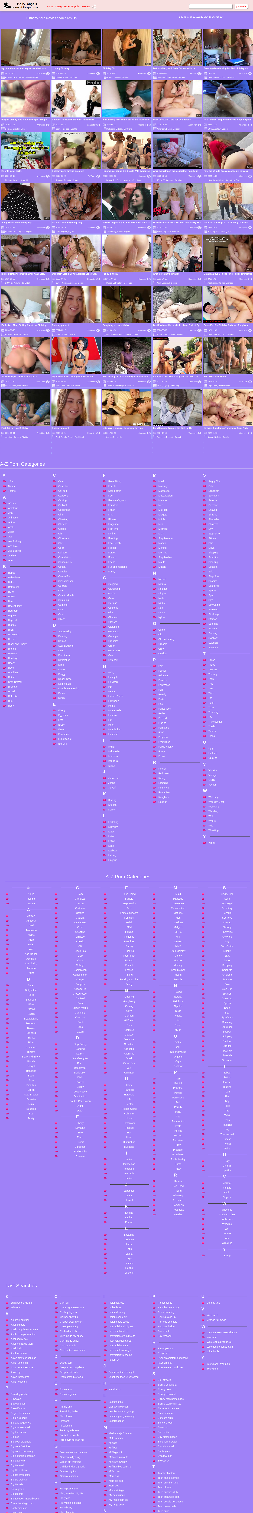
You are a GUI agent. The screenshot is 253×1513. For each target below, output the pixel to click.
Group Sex (114, 550)
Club (60, 442)
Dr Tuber (94, 176)
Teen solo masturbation (170, 1429)
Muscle (162, 466)
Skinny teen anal (167, 1294)
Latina (111, 740)
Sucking (212, 532)
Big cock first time (20, 1346)
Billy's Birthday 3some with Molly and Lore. (23, 274)
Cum (61, 490)
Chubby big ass (68, 1212)
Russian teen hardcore (170, 1267)
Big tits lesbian (19, 1369)
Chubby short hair (69, 1216)
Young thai (212, 1268)
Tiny (210, 588)
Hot (110, 619)
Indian (111, 646)
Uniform (212, 652)
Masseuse (164, 390)
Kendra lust (115, 1289)
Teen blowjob (165, 1387)
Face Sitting (114, 381)
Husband (113, 633)
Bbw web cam (18, 1303)
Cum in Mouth (66, 494)
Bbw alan (16, 1298)
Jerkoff (112, 687)
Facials (112, 385)
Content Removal (147, 1506)
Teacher (212, 569)
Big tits (74, 129)
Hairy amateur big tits (71, 1393)
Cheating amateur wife (72, 1207)
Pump (161, 651)
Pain (160, 565)
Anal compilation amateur (25, 1229)
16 (210, 17)
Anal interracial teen (22, 1243)
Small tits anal (165, 1313)
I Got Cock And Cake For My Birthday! (172, 119)
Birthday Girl (109, 68)
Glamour (113, 516)
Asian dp (15, 1272)
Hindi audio (66, 1445)
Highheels (113, 600)
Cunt (61, 509)
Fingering (113, 423)
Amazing (170, 180)
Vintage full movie (216, 1219)
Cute (61, 513)
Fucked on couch (69, 1335)
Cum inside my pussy (71, 1235)
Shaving (212, 414)
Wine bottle (213, 1251)
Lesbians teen (116, 1320)
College (62, 452)
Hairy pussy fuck (69, 1388)
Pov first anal (165, 1235)
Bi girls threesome (21, 1313)
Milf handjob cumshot (120, 1366)
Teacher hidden (166, 1372)
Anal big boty (18, 1224)
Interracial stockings (120, 1250)
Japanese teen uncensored (124, 1276)
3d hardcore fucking (22, 1202)
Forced (112, 452)
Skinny (212, 438)
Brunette (68, 180)
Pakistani (163, 575)
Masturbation (165, 395)
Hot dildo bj (66, 1469)
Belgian (8, 129)
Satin (211, 385)
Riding (161, 677)
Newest (86, 6)
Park (160, 589)
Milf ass (113, 1342)
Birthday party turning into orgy (68, 171)
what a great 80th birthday (166, 274)
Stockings (213, 513)
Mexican (162, 409)
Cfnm (61, 414)
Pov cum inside (166, 1226)
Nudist (161, 502)
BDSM (11, 496)
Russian (162, 701)
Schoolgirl (213, 390)
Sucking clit (164, 1350)
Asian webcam (19, 1281)
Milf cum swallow (118, 1361)
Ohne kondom (116, 1434)
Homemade (114, 610)
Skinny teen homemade (171, 1298)
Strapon (212, 518)
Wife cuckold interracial (219, 1241)
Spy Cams (214, 504)
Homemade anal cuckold (73, 1454)
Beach (11, 500)
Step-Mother (165, 457)
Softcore (213, 466)
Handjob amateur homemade (76, 1421)
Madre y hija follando (120, 1333)
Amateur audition (20, 1219)
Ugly (210, 648)
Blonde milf (17, 1393)
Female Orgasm (117, 400)
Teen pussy (164, 1425)
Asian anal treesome (22, 1267)
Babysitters (117, 283)
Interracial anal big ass (121, 1226)
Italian (111, 665)
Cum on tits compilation (73, 1250)
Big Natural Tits (31, 77)
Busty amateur (19, 1407)
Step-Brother (15, 581)
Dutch (61, 597)
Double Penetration (114, 334)
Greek (111, 545)
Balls (11, 481)
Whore (212, 720)
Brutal (11, 591)
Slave (211, 447)
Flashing (113, 438)
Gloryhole (113, 526)
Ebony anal (66, 1289)
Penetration (164, 608)
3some (58, 129)
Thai (210, 583)
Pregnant (163, 636)
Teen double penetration (171, 1401)
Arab (58, 231)
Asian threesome (20, 1276)
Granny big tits (68, 1371)
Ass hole (13, 445)
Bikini (224, 77)
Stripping (213, 523)
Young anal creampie (218, 1263)
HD (229, 231)
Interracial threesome (120, 1254)
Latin (111, 736)
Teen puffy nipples (168, 1420)
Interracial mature (118, 1245)
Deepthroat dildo (69, 1272)
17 (213, 17)
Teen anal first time (168, 1382)
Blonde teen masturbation (25, 1398)
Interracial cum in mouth (122, 1235)
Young (211, 742)
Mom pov (114, 1385)
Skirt (210, 442)
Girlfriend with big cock (72, 1366)
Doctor (62, 569)
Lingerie (112, 759)
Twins (211, 635)
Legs (111, 745)
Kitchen (112, 704)
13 (202, 17)
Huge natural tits (69, 1483)
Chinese (62, 423)
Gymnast (113, 559)
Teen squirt (164, 1434)
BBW (7, 283)
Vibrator (212, 670)
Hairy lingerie (67, 1412)
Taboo (211, 559)
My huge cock (116, 1404)
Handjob (113, 576)
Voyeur (212, 684)
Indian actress (116, 1202)
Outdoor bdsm (117, 1457)
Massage (163, 385)
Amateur (8, 77)
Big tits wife (17, 1384)
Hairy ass (65, 1397)
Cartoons (63, 395)
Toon (211, 607)
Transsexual (215, 621)
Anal (15, 77)
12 (199, 17)
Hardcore (113, 581)
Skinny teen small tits (169, 1303)
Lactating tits (116, 1301)
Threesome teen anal (169, 1444)
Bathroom (110, 129)
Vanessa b (212, 1215)
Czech (61, 518)
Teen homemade (167, 1406)
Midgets (162, 414)
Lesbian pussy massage (122, 1316)
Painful (162, 570)
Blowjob (125, 77)
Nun (160, 507)
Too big (162, 1453)
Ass (10, 436)
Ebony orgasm (68, 1294)
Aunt (16, 231)
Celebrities (64, 409)
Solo (210, 471)
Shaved (212, 409)
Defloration (64, 559)
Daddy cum (66, 1262)
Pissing (162, 622)
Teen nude (163, 1410)
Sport (211, 494)
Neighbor (163, 488)
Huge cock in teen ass (72, 1478)
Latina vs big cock (118, 1306)
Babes (21, 77)
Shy (210, 428)
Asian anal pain (19, 1262)
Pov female (164, 1231)
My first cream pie (118, 1399)
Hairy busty (66, 1407)
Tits (210, 597)
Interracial (113, 660)
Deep (61, 550)
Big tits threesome (21, 1374)
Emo (60, 619)
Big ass (22, 231)
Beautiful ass (18, 1308)
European (63, 633)
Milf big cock (115, 1352)
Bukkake (13, 595)
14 (204, 17)
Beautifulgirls (218, 180)
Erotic (61, 624)
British (27, 283)
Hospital (112, 614)
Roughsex (163, 696)
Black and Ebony (17, 543)
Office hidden (116, 1429)
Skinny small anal (167, 1284)
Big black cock (19, 1317)
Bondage (161, 77)
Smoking (213, 461)
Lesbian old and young (121, 1311)
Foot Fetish (114, 442)
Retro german (165, 1248)
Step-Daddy (64, 531)
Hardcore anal (67, 1431)
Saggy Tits (214, 381)
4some (12, 390)
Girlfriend (113, 507)
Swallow (212, 537)
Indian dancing (117, 1212)
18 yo (209, 77)
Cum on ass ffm (68, 1245)
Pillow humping (166, 1212)
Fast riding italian (69, 1311)
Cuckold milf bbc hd (70, 1231)
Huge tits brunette (69, 1488)
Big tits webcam (19, 1379)
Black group (17, 1388)
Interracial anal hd (118, 1231)
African (12, 403)
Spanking (213, 485)
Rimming (163, 682)
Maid (161, 381)
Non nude (114, 1416)
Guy (110, 554)
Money (162, 442)
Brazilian (13, 572)
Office (161, 529)
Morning (162, 452)
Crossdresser (65, 480)
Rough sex (164, 1253)
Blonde (59, 77)
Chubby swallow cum (71, 1221)
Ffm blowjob (66, 1316)
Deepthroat (64, 554)
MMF (161, 433)
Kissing (112, 699)
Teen (136, 334)
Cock (61, 447)
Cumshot (63, 504)
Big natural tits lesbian (23, 1355)
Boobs (168, 77)
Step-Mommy (165, 438)
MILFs (161, 419)
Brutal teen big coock (22, 1403)
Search (241, 6)
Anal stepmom (19, 1253)
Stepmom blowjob (167, 1341)
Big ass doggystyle (21, 1322)
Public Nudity (165, 646)
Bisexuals (13, 534)
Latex (111, 731)
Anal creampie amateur (23, 1234)
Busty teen (16, 1412)
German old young (70, 1356)
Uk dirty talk (213, 1202)
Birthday (109, 77)
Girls (110, 512)
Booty (11, 562)
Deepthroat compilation (72, 1267)
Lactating (113, 721)
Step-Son (213, 476)
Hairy (111, 572)
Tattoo (211, 564)
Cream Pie (64, 476)
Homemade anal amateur (74, 1450)
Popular (75, 6)
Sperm (212, 490)
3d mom (15, 1207)
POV (161, 632)
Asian (16, 334)
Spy (210, 499)
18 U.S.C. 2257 (162, 1506)
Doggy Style (65, 578)
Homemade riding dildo (72, 1464)
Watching (213, 696)
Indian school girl (118, 1216)
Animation (13, 417)
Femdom (113, 404)
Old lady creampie (119, 1443)
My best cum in (117, 1394)
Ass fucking (111, 231)
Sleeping (213, 452)
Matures (162, 400)
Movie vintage (116, 1390)
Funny (65, 77)
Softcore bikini (165, 1317)
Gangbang (136, 180)
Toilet (211, 602)
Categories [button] (62, 6)
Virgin (211, 679)
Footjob (112, 447)
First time (113, 428)
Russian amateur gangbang (173, 1257)
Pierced (162, 617)
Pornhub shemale (167, 1221)
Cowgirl (24, 180)
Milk (160, 423)
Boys (11, 567)
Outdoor (162, 553)
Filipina (112, 419)
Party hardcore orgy (168, 1207)
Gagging (113, 483)
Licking (112, 755)
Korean (112, 709)
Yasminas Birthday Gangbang (67, 222)
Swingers (213, 547)
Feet (110, 395)
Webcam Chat (216, 701)
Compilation (64, 457)
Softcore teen (165, 1322)
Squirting (213, 509)
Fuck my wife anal (70, 1330)
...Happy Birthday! (61, 68)
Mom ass (114, 1375)
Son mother (164, 1332)
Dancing (223, 231)
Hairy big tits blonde (71, 1402)
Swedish (213, 542)
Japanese (113, 677)
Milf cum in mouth (118, 1356)
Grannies (113, 540)
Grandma (113, 531)
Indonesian (114, 651)
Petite (161, 613)
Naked (161, 478)
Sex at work (164, 1279)
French (112, 457)
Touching (213, 611)
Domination (64, 583)
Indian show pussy (119, 1221)
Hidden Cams (115, 595)
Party (161, 598)
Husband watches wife (72, 1492)
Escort (61, 629)
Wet (210, 715)
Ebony (61, 610)
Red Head (163, 673)
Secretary (213, 395)
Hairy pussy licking (70, 1416)
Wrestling (213, 730)
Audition (12, 455)
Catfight (62, 404)
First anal (65, 1320)
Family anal (66, 1306)
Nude (161, 497)
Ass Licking (212, 283)
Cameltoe (63, 385)
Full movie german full (72, 1339)
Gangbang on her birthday (116, 325)
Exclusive (24, 334)
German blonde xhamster (74, 1352)
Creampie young (69, 1226)
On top (112, 1453)
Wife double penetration (220, 1246)
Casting (62, 400)
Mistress (162, 428)
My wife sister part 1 (11, 171)
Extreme (62, 643)
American (161, 129)
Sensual (212, 400)
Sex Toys (73, 77)
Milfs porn (114, 1371)
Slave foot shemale (168, 1308)
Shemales (213, 419)
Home (50, 6)
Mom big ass (116, 1380)
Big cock (66, 129)
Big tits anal (17, 1365)
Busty (11, 605)
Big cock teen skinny (22, 1350)
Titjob (211, 592)
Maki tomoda (116, 1337)
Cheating (63, 419)
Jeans (111, 682)
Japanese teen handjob (122, 1272)
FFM (110, 414)
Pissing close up (167, 1216)
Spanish (212, 480)
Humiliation (114, 629)
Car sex (225, 129)
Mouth (161, 461)
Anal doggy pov (19, 1238)
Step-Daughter (66, 545)
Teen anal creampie (168, 1377)
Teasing (212, 573)
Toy (210, 616)
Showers (213, 423)
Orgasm (162, 543)
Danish (62, 540)
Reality (162, 668)
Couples (127, 180)
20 (221, 17)
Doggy (61, 573)
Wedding (213, 711)
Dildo (174, 77)
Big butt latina (18, 1332)
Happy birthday (110, 274)
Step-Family (115, 390)
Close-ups (128, 283)
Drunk (75, 180)
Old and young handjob (121, 1438)
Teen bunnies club (168, 1391)
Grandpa (229, 283)
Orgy (161, 548)
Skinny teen (164, 1289)
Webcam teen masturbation (222, 1232)
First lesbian (66, 1325)
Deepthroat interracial (71, 1276)
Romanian (164, 692)
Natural (162, 483)
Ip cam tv (114, 1259)
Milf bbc (113, 1347)
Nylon (161, 516)
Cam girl (64, 1202)
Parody (162, 594)
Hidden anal (66, 1440)
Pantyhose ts (165, 1202)
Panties (162, 579)
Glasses (112, 521)
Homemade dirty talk (71, 1459)
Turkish (212, 626)
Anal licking (17, 1248)
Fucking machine (117, 466)
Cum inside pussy (69, 1240)
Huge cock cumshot (71, 1473)
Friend (111, 461)
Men (160, 404)
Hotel (111, 624)
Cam (61, 381)
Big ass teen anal (20, 1327)
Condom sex (65, 461)
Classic (62, 428)
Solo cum (163, 1327)
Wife (210, 725)
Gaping (112, 493)
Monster (162, 447)
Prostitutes (164, 641)
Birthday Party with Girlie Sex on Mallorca (174, 68)
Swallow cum (165, 1355)
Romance (163, 687)
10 (194, 17)
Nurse (161, 512)
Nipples (162, 493)
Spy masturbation (167, 1336)
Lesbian (112, 750)
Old (160, 534)
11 (196, 17)
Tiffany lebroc (165, 1448)
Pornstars (163, 627)
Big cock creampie (21, 1341)
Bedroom (13, 510)
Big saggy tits (18, 1360)
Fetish (111, 409)
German (181, 77)
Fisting (112, 433)
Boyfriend (128, 129)
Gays (111, 497)
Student (212, 528)
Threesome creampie (169, 1439)
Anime (11, 422)
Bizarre (12, 538)
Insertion (113, 655)
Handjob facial (68, 1426)
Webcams (213, 706)
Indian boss (115, 1207)
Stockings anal (166, 1346)
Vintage (212, 674)
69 (164, 180)
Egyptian (63, 614)
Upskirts (212, 657)
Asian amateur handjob (23, 1257)
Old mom (114, 1448)
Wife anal (212, 1237)
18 (215, 17)
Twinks (212, 630)
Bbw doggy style (20, 1294)
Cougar (62, 466)
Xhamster (43, 73)
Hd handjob (66, 1435)
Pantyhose (164, 584)
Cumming (63, 499)
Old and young (166, 538)
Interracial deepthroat (120, 1240)
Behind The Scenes (114, 180)
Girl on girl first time (70, 1361)
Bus (10, 600)
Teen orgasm (165, 1415)
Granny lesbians (69, 1375)
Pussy (161, 655)
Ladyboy (113, 726)
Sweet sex (163, 1360)
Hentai (111, 591)
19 (218, 17)
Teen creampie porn (169, 1396)
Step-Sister (214, 433)
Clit (60, 433)
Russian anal (165, 1262)
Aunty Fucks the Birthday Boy (16, 222)
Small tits (213, 457)
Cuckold (179, 334)
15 (207, 17)
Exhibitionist (65, 638)
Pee (160, 603)
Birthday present (60, 325)
